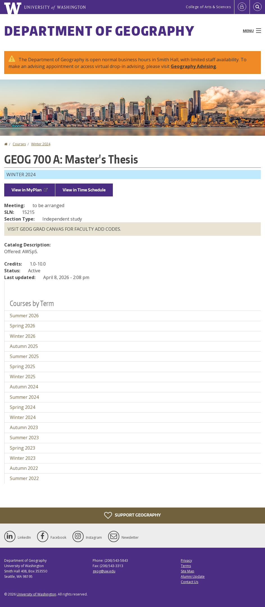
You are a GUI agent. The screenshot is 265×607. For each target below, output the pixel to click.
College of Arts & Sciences (208, 6)
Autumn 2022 (24, 468)
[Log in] (242, 7)
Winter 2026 (22, 336)
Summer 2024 (24, 397)
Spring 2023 (22, 448)
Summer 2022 (24, 478)
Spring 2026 (22, 326)
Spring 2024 (22, 407)
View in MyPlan (30, 189)
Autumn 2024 (24, 387)
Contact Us (189, 581)
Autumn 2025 (24, 346)
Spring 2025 (22, 366)
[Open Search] (257, 7)
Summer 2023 (24, 437)
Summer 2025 (24, 356)
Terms (186, 565)
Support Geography (132, 515)
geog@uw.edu (104, 571)
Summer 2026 (24, 315)
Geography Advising (193, 66)
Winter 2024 (40, 144)
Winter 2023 (22, 458)
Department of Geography (99, 30)
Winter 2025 (22, 376)
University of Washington (36, 594)
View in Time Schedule (84, 189)
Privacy (186, 560)
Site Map (187, 571)
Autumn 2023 (24, 427)
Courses (19, 144)
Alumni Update (193, 576)
